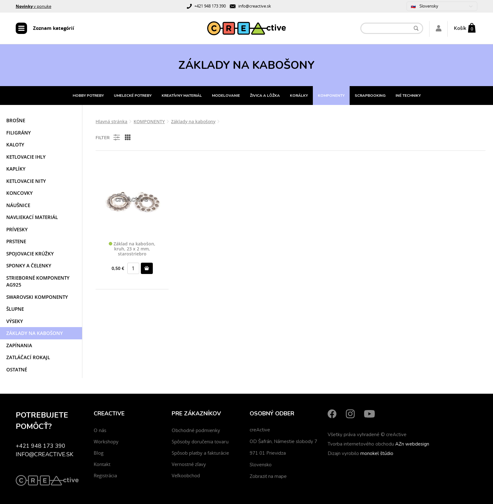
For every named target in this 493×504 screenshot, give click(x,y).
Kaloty (15, 144)
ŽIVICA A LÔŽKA (265, 95)
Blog (98, 453)
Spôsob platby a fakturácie (200, 453)
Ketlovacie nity (26, 181)
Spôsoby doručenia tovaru (200, 441)
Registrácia (105, 475)
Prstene (16, 241)
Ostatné (16, 369)
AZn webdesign (412, 444)
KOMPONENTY (331, 95)
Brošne (15, 120)
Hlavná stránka (111, 121)
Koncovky (19, 193)
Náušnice (18, 205)
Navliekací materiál (32, 217)
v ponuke (33, 6)
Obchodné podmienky (196, 430)
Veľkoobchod (186, 475)
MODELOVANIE (226, 95)
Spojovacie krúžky (30, 253)
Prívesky (17, 229)
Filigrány (18, 132)
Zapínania (19, 345)
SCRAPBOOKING (370, 95)
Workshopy (106, 441)
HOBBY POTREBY (88, 95)
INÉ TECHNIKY (408, 95)
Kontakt (102, 464)
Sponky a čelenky (28, 265)
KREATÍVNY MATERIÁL (182, 95)
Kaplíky (15, 169)
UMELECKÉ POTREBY (133, 95)
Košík (460, 28)
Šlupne (15, 309)
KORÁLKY (299, 95)
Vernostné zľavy (189, 464)
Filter (108, 137)
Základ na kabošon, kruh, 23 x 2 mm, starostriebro (132, 248)
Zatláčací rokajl (28, 357)
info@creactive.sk (254, 6)
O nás (100, 430)
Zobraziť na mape (268, 476)
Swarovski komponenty (37, 297)
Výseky (14, 321)
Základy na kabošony (34, 333)
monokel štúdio (376, 453)
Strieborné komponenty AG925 (37, 281)
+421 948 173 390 (210, 6)
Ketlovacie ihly (26, 157)
